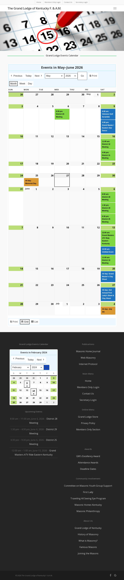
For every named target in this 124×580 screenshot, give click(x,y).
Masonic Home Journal (88, 351)
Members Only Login (88, 387)
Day (30, 83)
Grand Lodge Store (88, 416)
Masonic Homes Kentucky (88, 504)
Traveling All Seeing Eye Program (88, 498)
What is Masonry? (88, 540)
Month (13, 83)
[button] (115, 8)
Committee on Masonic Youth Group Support (88, 485)
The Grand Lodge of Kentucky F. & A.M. (34, 8)
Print (93, 76)
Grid (24, 322)
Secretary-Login (88, 400)
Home (88, 380)
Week (22, 83)
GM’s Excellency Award (88, 456)
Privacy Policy (88, 423)
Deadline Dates (88, 468)
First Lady (88, 492)
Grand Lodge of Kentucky (88, 528)
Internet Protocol (88, 364)
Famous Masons (88, 547)
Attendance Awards (88, 462)
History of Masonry (88, 534)
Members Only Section (88, 429)
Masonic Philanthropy (88, 511)
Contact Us (88, 393)
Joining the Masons (88, 553)
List (34, 322)
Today (28, 76)
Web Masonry (88, 357)
